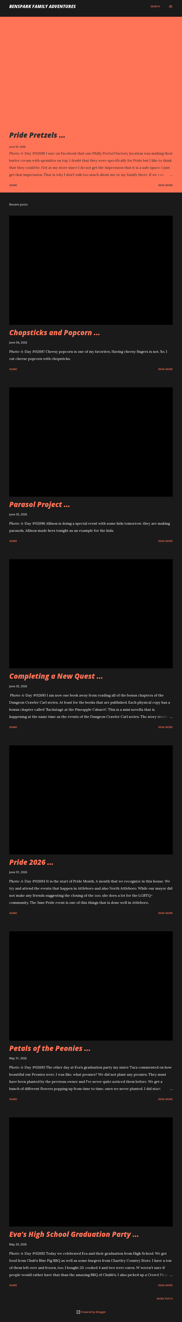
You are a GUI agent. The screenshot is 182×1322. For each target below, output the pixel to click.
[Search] (155, 6)
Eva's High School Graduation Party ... (74, 1234)
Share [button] (13, 185)
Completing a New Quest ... (56, 676)
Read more (165, 185)
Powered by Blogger (91, 1312)
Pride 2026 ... (31, 862)
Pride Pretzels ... (37, 135)
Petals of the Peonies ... (50, 1048)
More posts (165, 1298)
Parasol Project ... (39, 504)
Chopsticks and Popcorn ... (54, 332)
